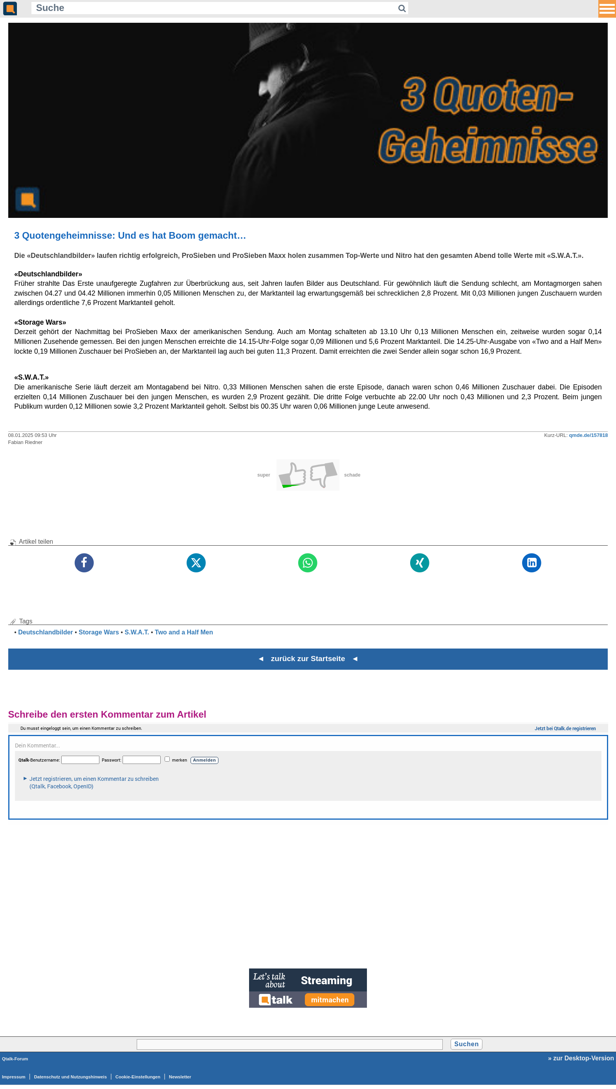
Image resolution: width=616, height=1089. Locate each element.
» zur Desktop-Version (581, 1058)
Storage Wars (99, 632)
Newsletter (180, 1076)
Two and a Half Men (184, 632)
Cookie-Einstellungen (138, 1076)
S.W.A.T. (137, 632)
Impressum (14, 1076)
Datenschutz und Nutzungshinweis (70, 1076)
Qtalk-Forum (15, 1058)
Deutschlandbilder (45, 632)
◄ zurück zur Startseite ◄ (308, 658)
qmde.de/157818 (588, 435)
